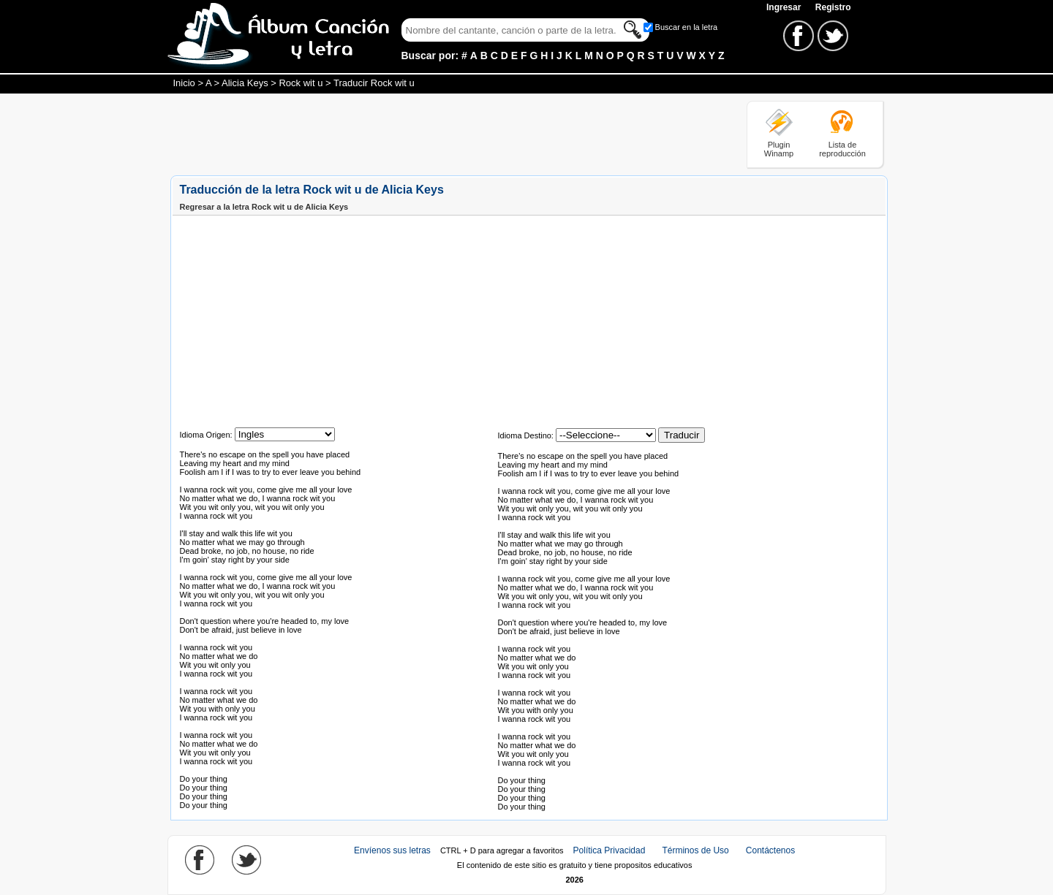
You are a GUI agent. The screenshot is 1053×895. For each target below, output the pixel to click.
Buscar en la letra (686, 27)
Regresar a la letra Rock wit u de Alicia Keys (264, 206)
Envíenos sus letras (392, 850)
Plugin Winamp (778, 149)
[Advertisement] (436, 134)
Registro (833, 7)
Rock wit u (300, 82)
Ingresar (785, 7)
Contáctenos (770, 850)
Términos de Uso (695, 850)
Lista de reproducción (842, 149)
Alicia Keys (245, 82)
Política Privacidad (609, 850)
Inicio (184, 82)
